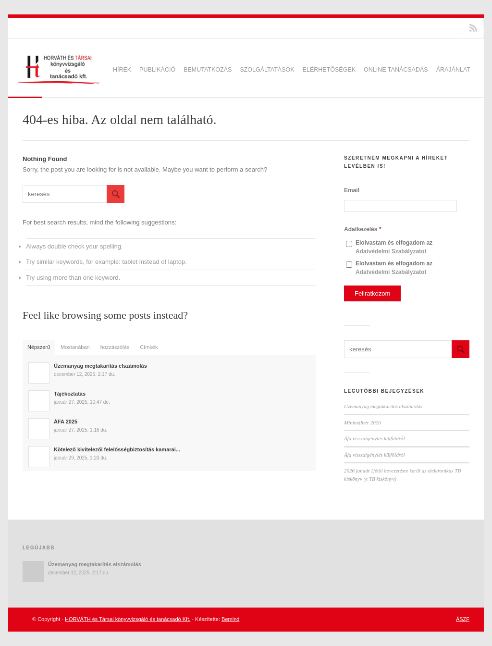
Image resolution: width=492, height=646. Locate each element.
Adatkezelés (362, 229)
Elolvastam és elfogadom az (394, 247)
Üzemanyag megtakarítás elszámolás (383, 406)
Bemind (230, 619)
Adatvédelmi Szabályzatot (391, 251)
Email (351, 190)
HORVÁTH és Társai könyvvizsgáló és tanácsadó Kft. (127, 619)
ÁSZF (462, 619)
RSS (473, 28)
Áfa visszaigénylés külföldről (374, 438)
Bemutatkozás (208, 69)
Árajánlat (453, 69)
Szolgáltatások (267, 69)
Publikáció (157, 69)
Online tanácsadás (396, 69)
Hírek (122, 69)
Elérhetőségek (329, 69)
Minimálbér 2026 (362, 422)
